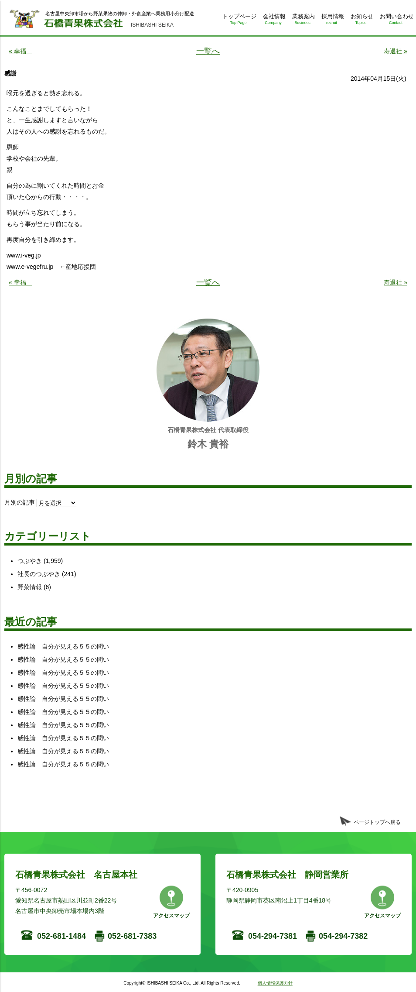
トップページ (238, 20)
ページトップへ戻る (377, 822)
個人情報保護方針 (275, 983)
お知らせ (360, 20)
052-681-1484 (61, 936)
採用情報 (331, 20)
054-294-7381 (272, 936)
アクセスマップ (171, 915)
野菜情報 (29, 587)
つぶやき (29, 560)
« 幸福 (20, 51)
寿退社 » (395, 51)
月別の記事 (19, 502)
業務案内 (302, 20)
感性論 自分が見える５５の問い (63, 646)
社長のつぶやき (38, 573)
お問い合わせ (395, 20)
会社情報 (273, 20)
